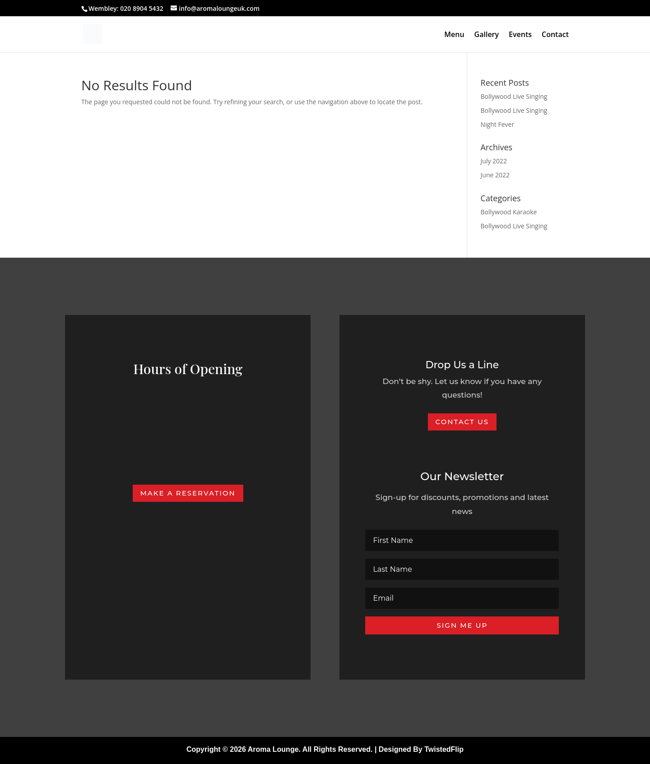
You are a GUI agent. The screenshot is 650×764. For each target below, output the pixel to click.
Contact (555, 35)
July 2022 (494, 161)
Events (520, 35)
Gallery (486, 35)
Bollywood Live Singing (514, 96)
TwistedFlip (444, 749)
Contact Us (462, 421)
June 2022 (495, 175)
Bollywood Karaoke (509, 212)
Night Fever (498, 124)
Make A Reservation (188, 493)
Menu (454, 35)
